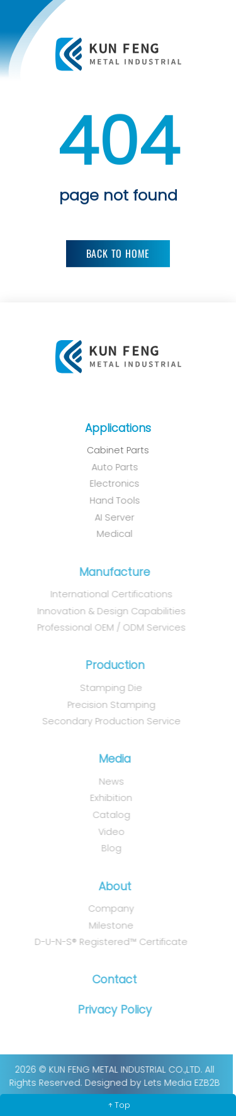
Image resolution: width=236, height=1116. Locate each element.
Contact (112, 979)
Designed (103, 1082)
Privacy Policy (112, 1009)
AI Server (112, 517)
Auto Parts (112, 467)
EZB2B (205, 1082)
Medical (112, 534)
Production (112, 665)
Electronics (112, 483)
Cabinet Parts (117, 450)
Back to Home (118, 253)
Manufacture (112, 572)
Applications (117, 428)
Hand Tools (112, 500)
